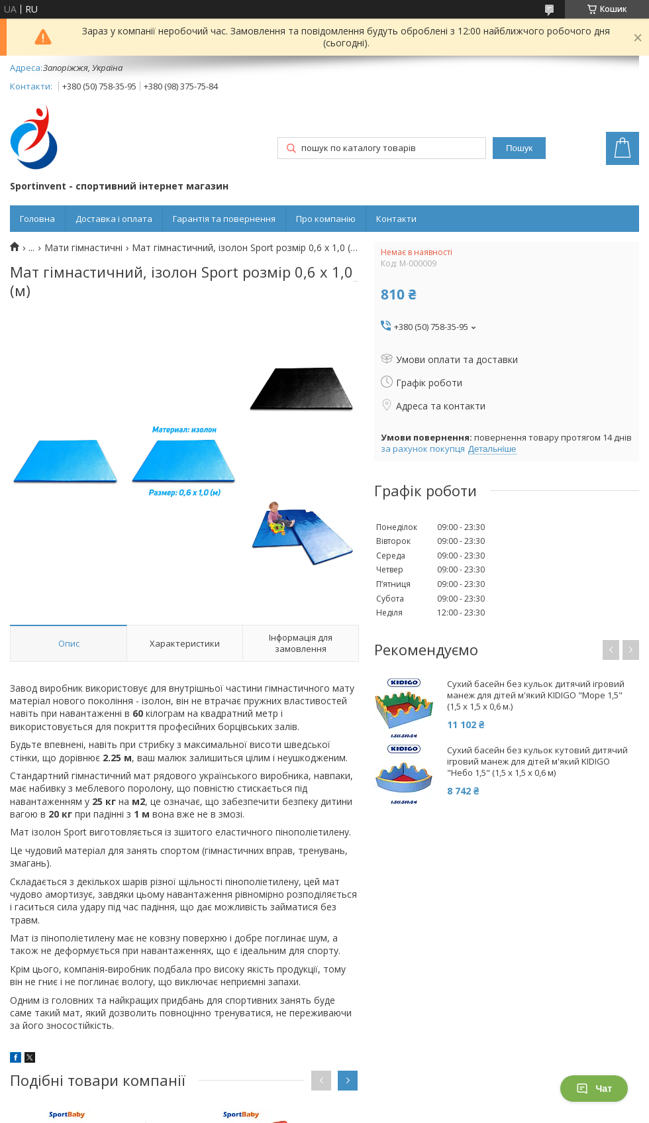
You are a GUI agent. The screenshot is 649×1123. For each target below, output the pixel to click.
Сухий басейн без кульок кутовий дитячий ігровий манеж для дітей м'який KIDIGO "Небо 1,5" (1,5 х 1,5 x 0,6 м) (537, 761)
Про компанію (326, 219)
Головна (37, 219)
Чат (594, 1089)
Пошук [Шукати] (519, 148)
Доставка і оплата (113, 219)
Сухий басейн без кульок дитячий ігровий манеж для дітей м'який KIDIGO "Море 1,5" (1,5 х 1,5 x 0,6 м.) (535, 695)
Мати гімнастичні (83, 248)
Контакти (396, 219)
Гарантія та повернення (224, 219)
